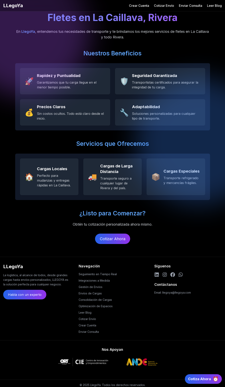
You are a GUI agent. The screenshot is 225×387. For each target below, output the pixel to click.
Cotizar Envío (164, 6)
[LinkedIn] (156, 274)
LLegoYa (13, 5)
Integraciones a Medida (94, 280)
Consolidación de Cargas (95, 299)
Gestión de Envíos (90, 287)
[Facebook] (172, 274)
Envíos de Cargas (90, 293)
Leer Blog (214, 6)
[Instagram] (164, 274)
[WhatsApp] (180, 274)
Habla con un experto (25, 295)
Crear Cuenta (139, 6)
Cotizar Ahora (112, 238)
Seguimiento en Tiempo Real (98, 274)
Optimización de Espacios (96, 306)
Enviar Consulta (190, 6)
